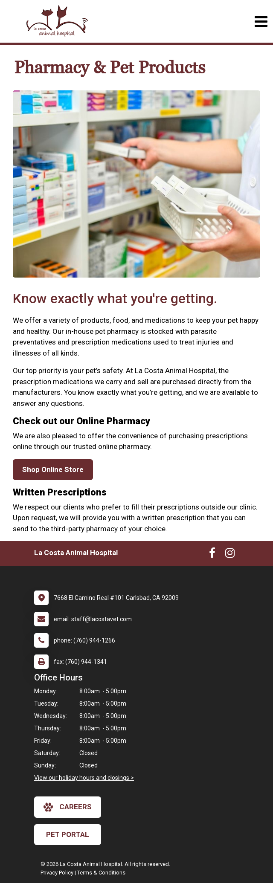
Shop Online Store (53, 469)
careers (68, 807)
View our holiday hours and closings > (84, 777)
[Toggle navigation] (260, 21)
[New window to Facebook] (212, 554)
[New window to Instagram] (230, 554)
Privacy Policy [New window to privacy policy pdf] (57, 872)
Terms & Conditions (101, 872)
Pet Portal (67, 834)
